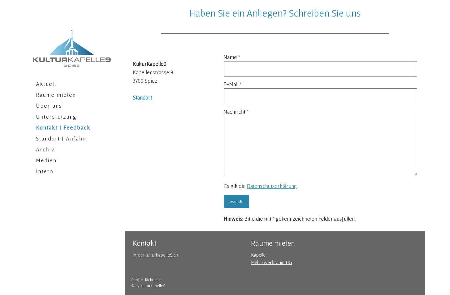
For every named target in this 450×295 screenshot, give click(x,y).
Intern (44, 171)
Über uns (49, 105)
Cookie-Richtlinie (146, 280)
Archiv (45, 149)
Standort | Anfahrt (62, 138)
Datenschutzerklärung (272, 186)
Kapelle (258, 255)
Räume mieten (56, 94)
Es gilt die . (261, 186)
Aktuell (46, 84)
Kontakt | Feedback (63, 127)
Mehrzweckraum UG (271, 262)
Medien (46, 160)
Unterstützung (56, 116)
